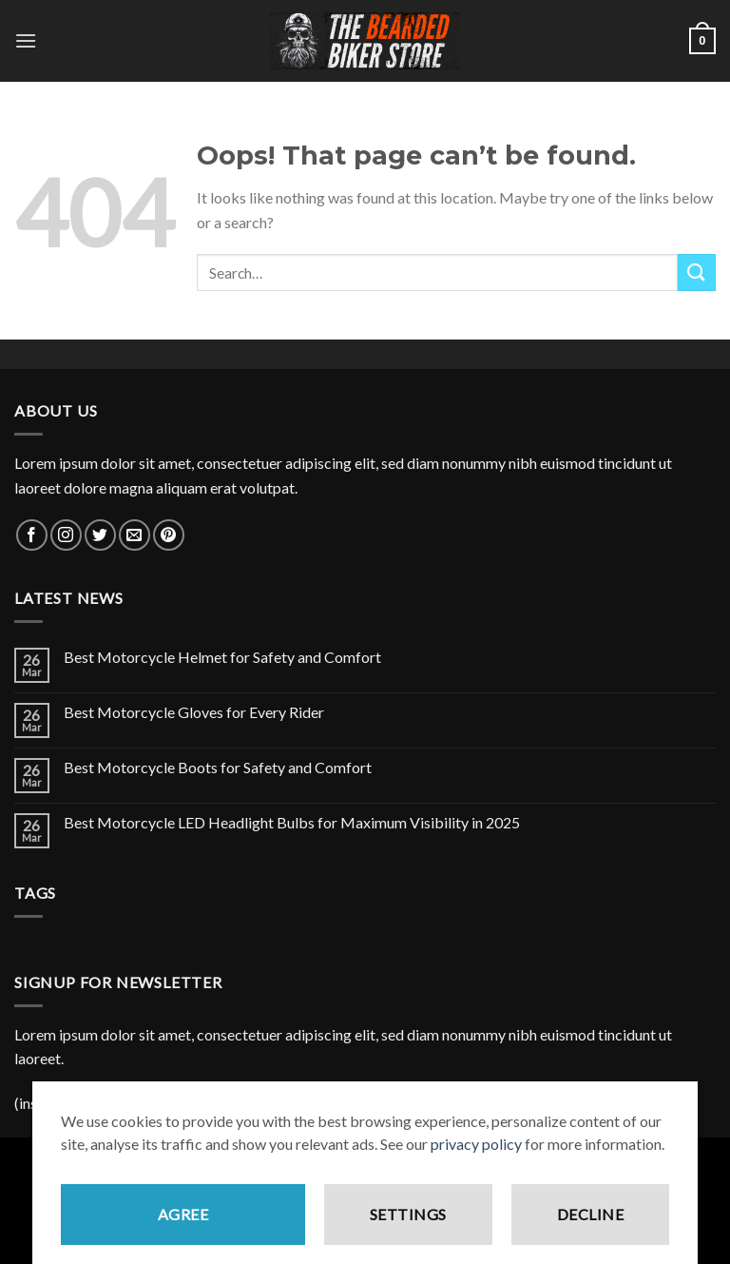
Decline (590, 1225)
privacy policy (476, 1155)
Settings (408, 1225)
